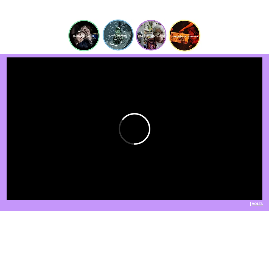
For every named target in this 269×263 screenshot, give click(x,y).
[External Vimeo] (134, 128)
